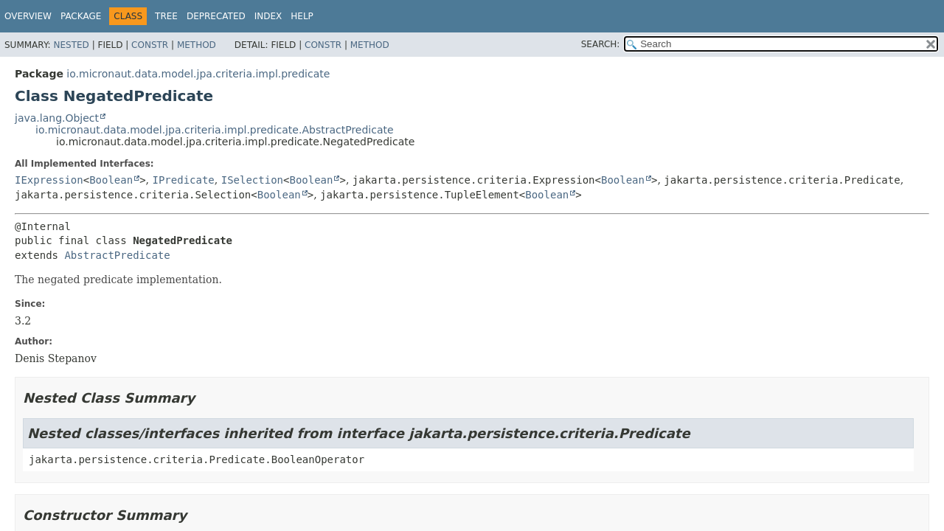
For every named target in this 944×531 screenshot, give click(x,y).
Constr (149, 45)
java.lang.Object (57, 118)
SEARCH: (600, 44)
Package (80, 16)
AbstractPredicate (117, 255)
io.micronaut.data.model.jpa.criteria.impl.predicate (198, 74)
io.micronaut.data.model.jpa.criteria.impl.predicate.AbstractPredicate (214, 130)
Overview (28, 16)
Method (196, 45)
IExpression (49, 180)
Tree (166, 16)
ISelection (252, 180)
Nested (70, 45)
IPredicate (184, 180)
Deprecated (216, 16)
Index (268, 16)
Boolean (111, 180)
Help (302, 16)
